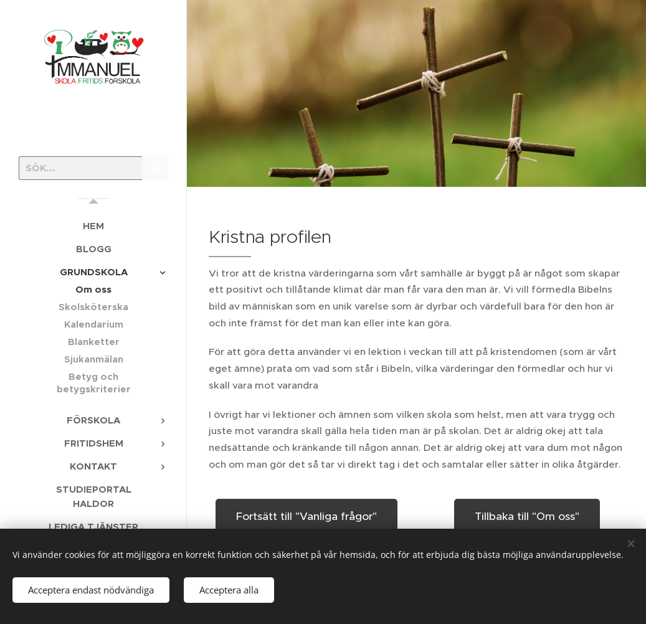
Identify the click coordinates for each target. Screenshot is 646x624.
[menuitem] (93, 226)
